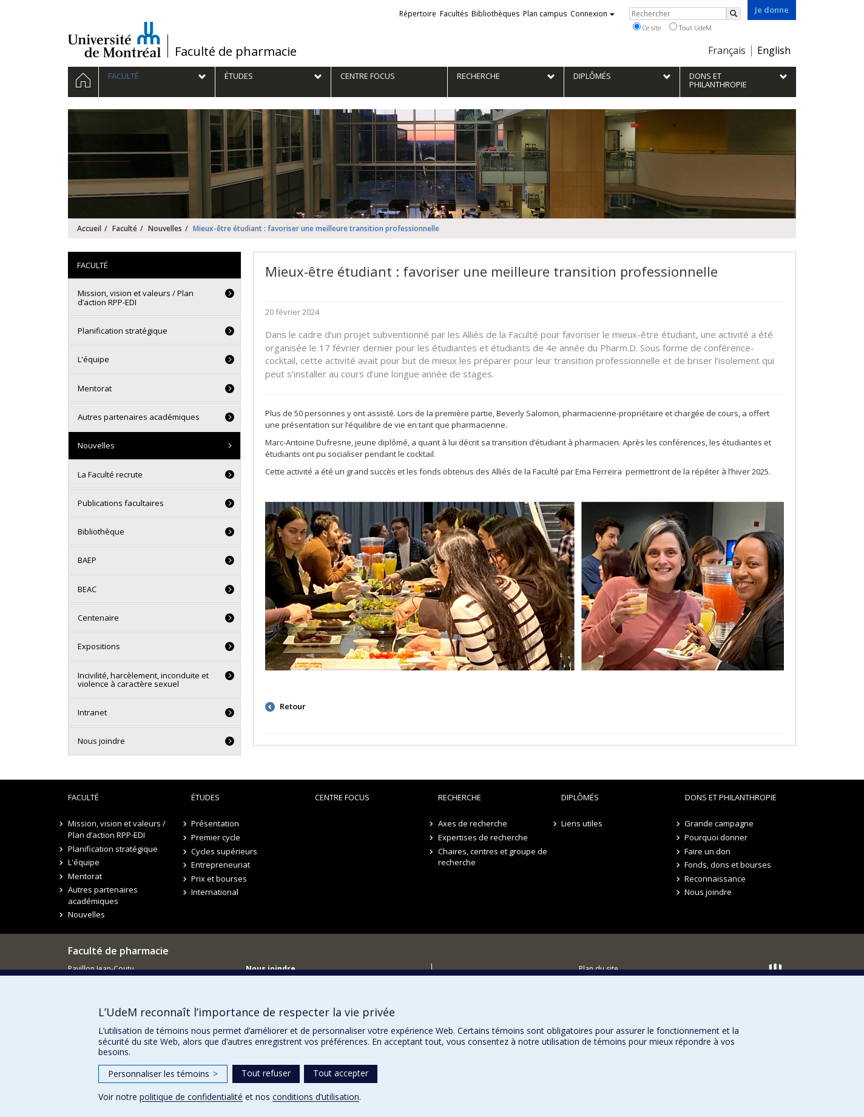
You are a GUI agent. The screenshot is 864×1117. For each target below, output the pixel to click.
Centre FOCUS (342, 797)
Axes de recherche (472, 823)
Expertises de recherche (483, 837)
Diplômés (580, 797)
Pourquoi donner (716, 837)
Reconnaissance (715, 878)
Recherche (459, 797)
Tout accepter (340, 1073)
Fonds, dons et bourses (728, 864)
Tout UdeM (690, 27)
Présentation (215, 823)
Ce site (647, 27)
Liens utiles (581, 823)
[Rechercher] (733, 13)
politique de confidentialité (191, 1096)
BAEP (87, 560)
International (214, 891)
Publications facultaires (121, 503)
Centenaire (98, 617)
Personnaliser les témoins (163, 1073)
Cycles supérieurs (224, 851)
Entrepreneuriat (220, 864)
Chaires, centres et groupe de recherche (492, 857)
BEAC (87, 589)
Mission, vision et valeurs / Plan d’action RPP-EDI (136, 297)
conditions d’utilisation (315, 1096)
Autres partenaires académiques (139, 416)
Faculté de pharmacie (236, 52)
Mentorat (95, 388)
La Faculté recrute (110, 474)
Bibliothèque (101, 531)
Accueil (89, 228)
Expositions (99, 646)
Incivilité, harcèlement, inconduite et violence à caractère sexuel (143, 679)
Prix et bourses (219, 878)
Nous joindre (101, 740)
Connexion (592, 13)
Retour (292, 706)
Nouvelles (165, 228)
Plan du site (598, 968)
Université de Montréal (114, 39)
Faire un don (708, 851)
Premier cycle (215, 837)
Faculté (124, 228)
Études (205, 797)
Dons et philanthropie (731, 797)
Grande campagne (719, 823)
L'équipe (93, 359)
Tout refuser (266, 1073)
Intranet (92, 712)
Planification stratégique (122, 330)
